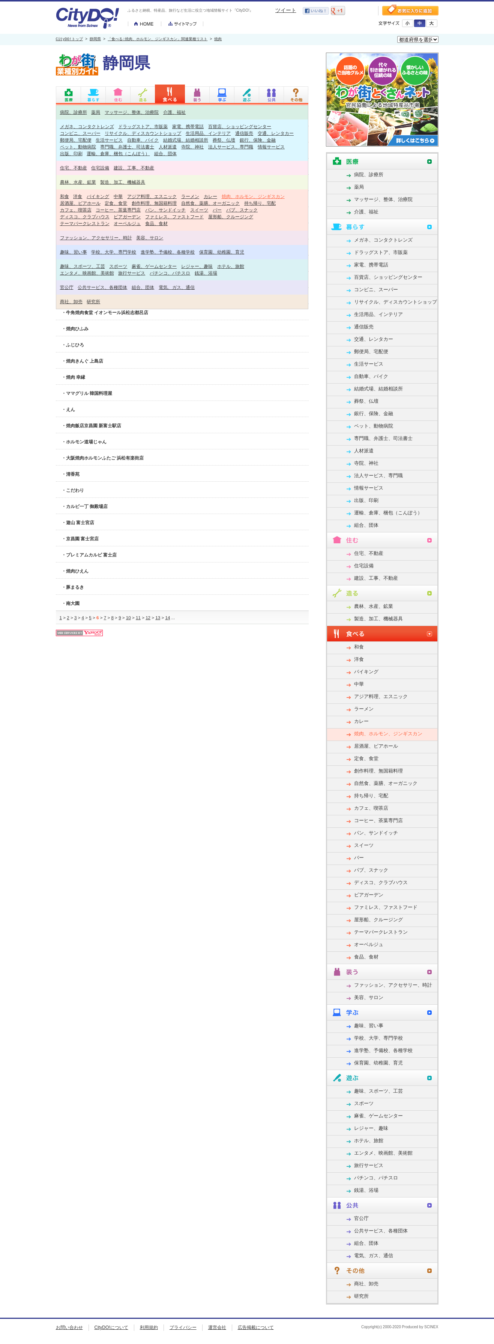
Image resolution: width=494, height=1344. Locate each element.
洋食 (77, 196)
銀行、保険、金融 (258, 140)
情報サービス (271, 146)
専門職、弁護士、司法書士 (127, 146)
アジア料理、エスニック (152, 196)
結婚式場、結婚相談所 (185, 140)
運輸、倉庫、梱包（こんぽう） (118, 153)
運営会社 (217, 1327)
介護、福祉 (174, 112)
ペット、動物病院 (78, 146)
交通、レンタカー (276, 133)
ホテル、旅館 (230, 266)
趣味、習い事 (73, 251)
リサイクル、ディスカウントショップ (143, 133)
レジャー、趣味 (197, 266)
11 (138, 617)
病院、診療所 (73, 112)
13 (157, 617)
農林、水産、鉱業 (78, 182)
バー (217, 209)
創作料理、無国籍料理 (154, 203)
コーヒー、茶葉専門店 (118, 209)
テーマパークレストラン (85, 223)
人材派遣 (168, 146)
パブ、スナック (242, 209)
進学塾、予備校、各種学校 (168, 251)
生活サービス (109, 140)
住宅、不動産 (73, 167)
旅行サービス (131, 273)
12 (148, 617)
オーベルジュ (127, 223)
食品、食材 (156, 223)
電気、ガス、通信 (177, 287)
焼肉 (218, 39)
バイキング (98, 196)
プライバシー (183, 1327)
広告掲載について (256, 1327)
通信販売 (244, 133)
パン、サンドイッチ (165, 209)
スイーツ (199, 209)
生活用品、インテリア (208, 133)
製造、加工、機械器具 (122, 182)
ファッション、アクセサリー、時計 (96, 237)
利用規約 (149, 1327)
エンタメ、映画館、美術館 (87, 273)
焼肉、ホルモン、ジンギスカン (253, 196)
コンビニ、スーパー (80, 133)
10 (128, 617)
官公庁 (67, 287)
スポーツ (118, 266)
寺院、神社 (192, 146)
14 (167, 617)
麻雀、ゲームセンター (154, 266)
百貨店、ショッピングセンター (239, 126)
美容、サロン (149, 237)
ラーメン (190, 196)
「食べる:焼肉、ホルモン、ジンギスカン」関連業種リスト (157, 39)
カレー (210, 196)
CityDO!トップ (69, 39)
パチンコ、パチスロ (170, 273)
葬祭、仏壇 (224, 140)
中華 (118, 196)
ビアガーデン (127, 216)
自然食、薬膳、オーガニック (210, 203)
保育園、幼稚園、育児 (221, 251)
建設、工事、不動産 (134, 167)
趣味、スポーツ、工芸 (82, 266)
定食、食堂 (116, 203)
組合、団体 (165, 153)
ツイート (285, 10)
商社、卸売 (71, 301)
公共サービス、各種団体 (102, 287)
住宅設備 (100, 167)
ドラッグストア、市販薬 (143, 126)
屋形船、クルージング (230, 216)
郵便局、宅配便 (76, 140)
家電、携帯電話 (188, 126)
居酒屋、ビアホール (80, 203)
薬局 (95, 112)
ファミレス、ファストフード (174, 216)
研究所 (93, 301)
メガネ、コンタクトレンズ (87, 126)
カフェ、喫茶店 (76, 209)
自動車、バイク (143, 140)
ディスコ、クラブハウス (85, 216)
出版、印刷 (71, 153)
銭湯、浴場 (206, 273)
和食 (64, 196)
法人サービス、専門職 (230, 146)
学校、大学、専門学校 (113, 251)
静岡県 (95, 39)
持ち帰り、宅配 (260, 203)
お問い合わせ (69, 1327)
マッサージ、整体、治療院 (132, 112)
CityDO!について (111, 1327)
